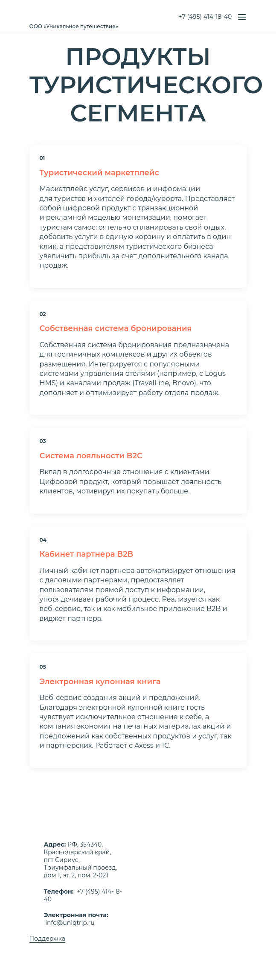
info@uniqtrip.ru (69, 923)
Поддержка (47, 938)
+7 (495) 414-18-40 (205, 17)
